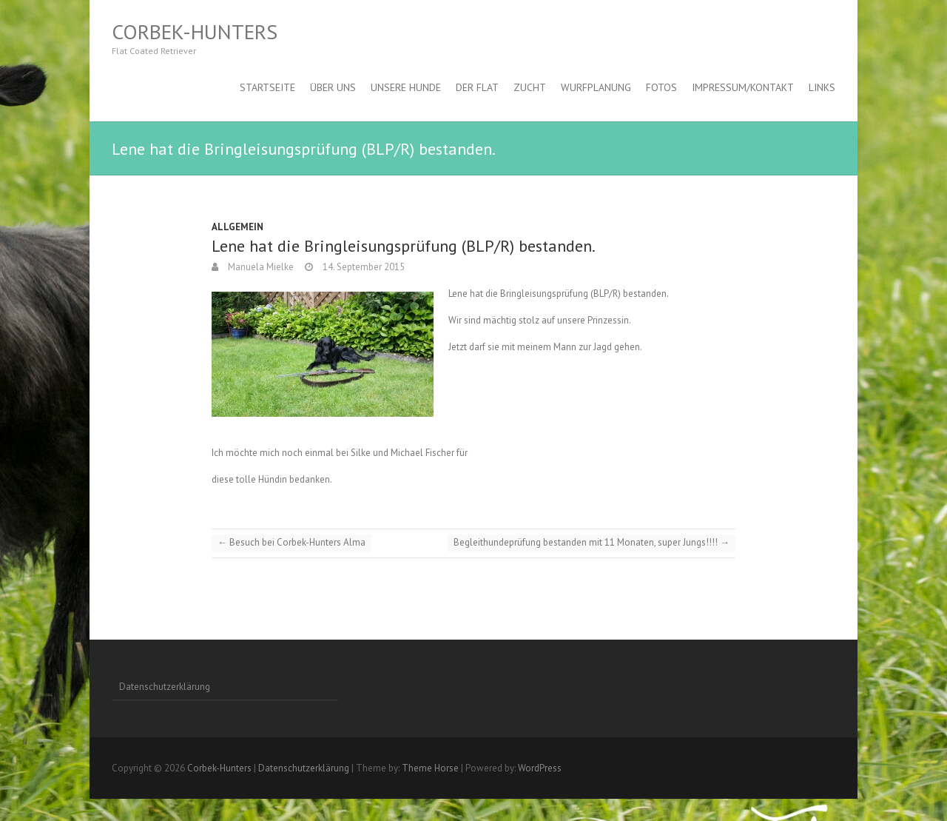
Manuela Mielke (260, 267)
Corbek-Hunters (194, 32)
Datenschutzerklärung (164, 686)
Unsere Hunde (406, 87)
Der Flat (477, 87)
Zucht (529, 87)
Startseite (267, 87)
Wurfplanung (596, 87)
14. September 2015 (362, 267)
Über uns (333, 87)
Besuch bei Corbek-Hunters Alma (291, 542)
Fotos (661, 87)
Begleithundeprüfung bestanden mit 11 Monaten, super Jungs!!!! (591, 542)
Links (822, 87)
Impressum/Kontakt (743, 87)
